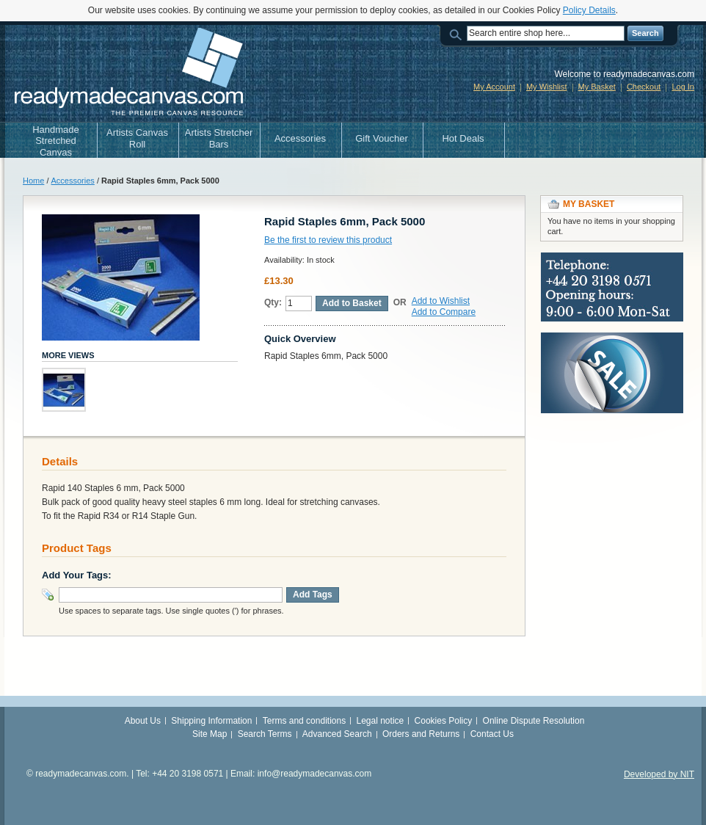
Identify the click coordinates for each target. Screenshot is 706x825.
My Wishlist (546, 86)
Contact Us (492, 734)
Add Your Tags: (77, 575)
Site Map (209, 734)
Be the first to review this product (328, 240)
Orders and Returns (420, 734)
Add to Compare (444, 312)
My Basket (597, 86)
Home (33, 180)
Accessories (73, 180)
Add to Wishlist (441, 301)
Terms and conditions (304, 721)
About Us (143, 721)
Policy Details (589, 10)
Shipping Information (211, 721)
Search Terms (265, 734)
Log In (683, 86)
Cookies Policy (444, 721)
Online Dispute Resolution (534, 721)
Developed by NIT (659, 774)
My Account (494, 86)
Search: (458, 33)
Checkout (643, 86)
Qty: (273, 302)
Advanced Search (337, 734)
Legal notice (380, 721)
